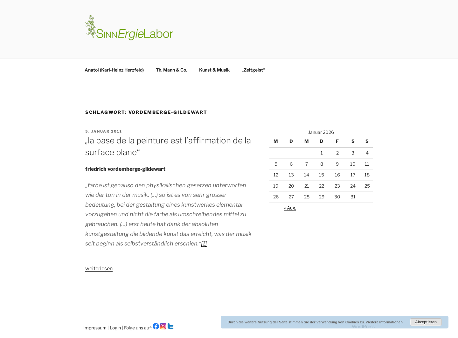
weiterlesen (99, 269)
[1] (204, 243)
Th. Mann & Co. (171, 69)
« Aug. (290, 207)
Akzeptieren (426, 322)
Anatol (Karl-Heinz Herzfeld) (114, 69)
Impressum (95, 327)
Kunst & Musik (214, 69)
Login (116, 327)
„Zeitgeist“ (253, 69)
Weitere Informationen (384, 322)
